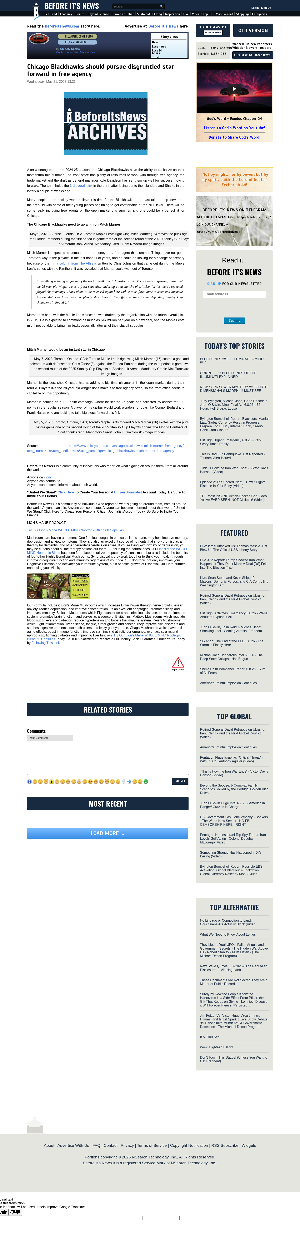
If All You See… (211, 1037)
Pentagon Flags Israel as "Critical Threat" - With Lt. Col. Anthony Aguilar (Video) (231, 759)
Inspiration (172, 14)
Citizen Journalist (128, 492)
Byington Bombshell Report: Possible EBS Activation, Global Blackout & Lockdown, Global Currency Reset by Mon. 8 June (231, 870)
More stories (87, 52)
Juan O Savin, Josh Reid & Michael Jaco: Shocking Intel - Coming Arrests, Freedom (231, 629)
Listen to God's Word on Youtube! (234, 127)
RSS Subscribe (224, 1145)
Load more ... (107, 833)
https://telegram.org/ (254, 217)
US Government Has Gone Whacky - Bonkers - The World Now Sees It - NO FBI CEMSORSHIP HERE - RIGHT (234, 820)
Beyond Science (98, 14)
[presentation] (234, 308)
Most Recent (224, 14)
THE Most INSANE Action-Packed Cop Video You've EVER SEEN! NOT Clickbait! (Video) (233, 498)
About (49, 1145)
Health (79, 14)
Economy (66, 14)
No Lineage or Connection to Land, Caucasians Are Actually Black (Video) (228, 922)
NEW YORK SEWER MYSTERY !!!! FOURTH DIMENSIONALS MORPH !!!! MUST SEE (234, 389)
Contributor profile (67, 52)
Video (196, 14)
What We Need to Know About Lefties (228, 934)
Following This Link (45, 643)
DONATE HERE (213, 32)
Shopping (242, 14)
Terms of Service (152, 1145)
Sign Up (266, 7)
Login (255, 7)
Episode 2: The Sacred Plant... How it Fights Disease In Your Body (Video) (232, 484)
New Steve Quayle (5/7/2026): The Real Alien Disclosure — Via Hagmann (233, 968)
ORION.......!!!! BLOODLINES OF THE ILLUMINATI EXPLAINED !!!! (228, 375)
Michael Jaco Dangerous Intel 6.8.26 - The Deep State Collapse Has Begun (231, 657)
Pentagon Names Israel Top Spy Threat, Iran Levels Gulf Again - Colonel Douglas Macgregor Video (233, 838)
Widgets (249, 1145)
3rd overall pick (81, 185)
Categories (259, 14)
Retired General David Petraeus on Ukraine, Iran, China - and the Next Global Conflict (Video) (232, 599)
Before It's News (71, 5)
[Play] (234, 89)
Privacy (127, 1145)
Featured (51, 14)
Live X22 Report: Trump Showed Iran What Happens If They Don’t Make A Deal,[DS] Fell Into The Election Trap (233, 563)
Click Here (66, 492)
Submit (234, 321)
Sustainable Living (149, 14)
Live (186, 14)
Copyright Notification (189, 1145)
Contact (111, 1145)
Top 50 (207, 14)
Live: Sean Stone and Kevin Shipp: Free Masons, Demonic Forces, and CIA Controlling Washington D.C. (234, 581)
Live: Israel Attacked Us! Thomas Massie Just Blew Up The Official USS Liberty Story (233, 548)
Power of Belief (123, 14)
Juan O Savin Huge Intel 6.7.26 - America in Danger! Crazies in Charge (232, 805)
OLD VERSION (253, 30)
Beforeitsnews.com (62, 26)
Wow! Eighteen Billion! (216, 1047)
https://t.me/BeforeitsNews (218, 232)
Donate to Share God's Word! (234, 137)
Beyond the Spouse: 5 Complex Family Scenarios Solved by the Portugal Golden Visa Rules (234, 789)
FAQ (96, 1145)
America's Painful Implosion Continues (228, 683)
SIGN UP (214, 283)
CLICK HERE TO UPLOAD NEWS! (252, 55)
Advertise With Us (73, 1145)
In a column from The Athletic (74, 263)
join (48, 477)
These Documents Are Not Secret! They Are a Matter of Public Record (234, 982)
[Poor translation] (15, 1212)
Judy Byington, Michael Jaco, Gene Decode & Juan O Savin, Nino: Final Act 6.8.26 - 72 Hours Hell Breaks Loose (234, 404)
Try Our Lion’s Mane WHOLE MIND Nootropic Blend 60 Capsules (75, 530)
